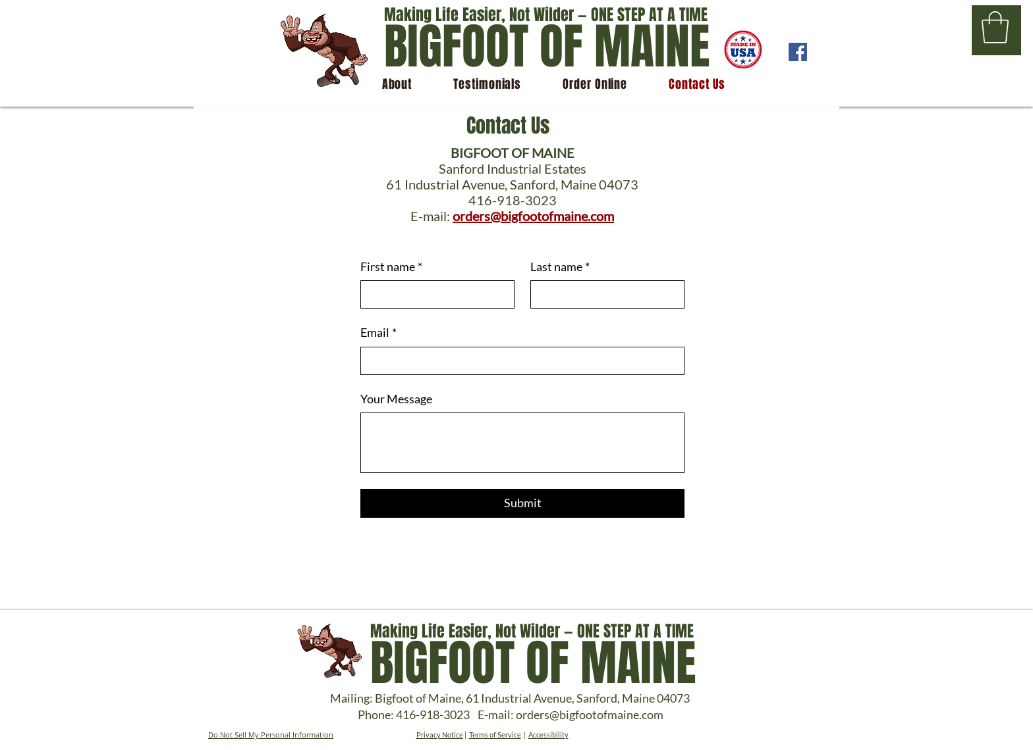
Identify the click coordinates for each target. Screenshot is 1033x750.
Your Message (396, 398)
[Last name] (603, 294)
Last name (560, 267)
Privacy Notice (439, 734)
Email (378, 332)
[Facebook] (798, 52)
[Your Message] (522, 442)
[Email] (518, 360)
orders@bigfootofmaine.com (533, 216)
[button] (995, 27)
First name (391, 267)
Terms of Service (495, 734)
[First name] (433, 294)
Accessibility (548, 734)
